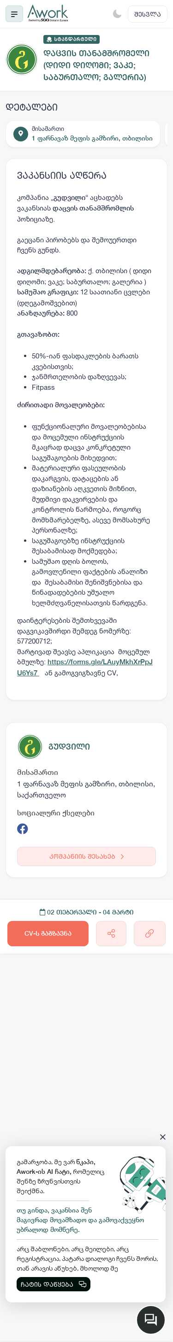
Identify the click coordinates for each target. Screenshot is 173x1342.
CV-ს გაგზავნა (48, 933)
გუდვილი (69, 746)
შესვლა (147, 14)
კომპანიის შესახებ (86, 856)
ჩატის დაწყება (53, 1284)
